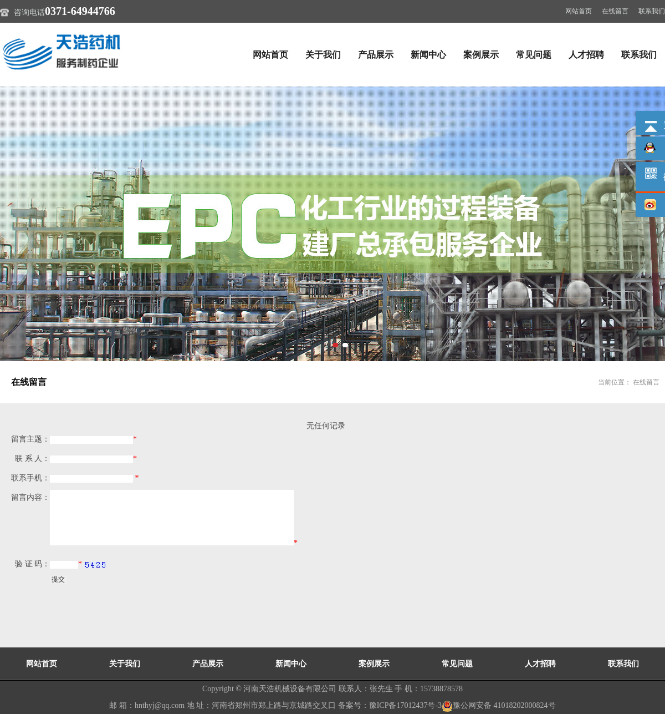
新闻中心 (428, 54)
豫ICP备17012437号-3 (405, 705)
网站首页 (578, 11)
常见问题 (533, 54)
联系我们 (651, 11)
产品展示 (375, 54)
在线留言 (615, 11)
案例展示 (481, 54)
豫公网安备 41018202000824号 (499, 705)
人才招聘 (586, 54)
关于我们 (323, 54)
